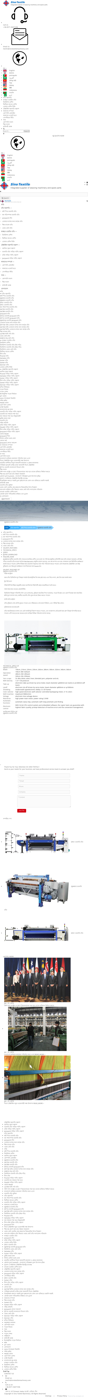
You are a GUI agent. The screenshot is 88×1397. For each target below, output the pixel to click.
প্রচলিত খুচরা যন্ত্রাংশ (8, 248)
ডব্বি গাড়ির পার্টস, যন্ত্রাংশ (10, 255)
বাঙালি (8, 93)
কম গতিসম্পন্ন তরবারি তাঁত (10, 215)
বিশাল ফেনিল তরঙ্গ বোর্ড (7, 438)
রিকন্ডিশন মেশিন (8, 102)
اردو (7, 95)
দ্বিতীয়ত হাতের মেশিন (10, 104)
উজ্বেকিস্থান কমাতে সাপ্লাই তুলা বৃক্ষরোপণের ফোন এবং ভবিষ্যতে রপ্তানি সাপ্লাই (24, 480)
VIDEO (5, 552)
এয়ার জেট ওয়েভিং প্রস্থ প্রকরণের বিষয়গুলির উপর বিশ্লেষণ (18, 487)
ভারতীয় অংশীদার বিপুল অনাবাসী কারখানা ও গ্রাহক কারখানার (19, 463)
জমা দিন (21, 811)
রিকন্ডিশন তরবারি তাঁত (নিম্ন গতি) (10, 345)
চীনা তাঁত (3, 354)
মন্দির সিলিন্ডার (4, 387)
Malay (8, 85)
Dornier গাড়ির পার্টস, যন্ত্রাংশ (9, 385)
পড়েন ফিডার (4, 389)
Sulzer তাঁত (4, 360)
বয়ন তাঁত (64, 559)
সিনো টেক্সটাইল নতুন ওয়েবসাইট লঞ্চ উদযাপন (14, 460)
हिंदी (7, 88)
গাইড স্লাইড (3, 400)
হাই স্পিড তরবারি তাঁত (9, 211)
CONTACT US (9, 1374)
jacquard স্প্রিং (5, 436)
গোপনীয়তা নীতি (8, 117)
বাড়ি (2, 204)
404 (5, 1342)
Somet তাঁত (4, 362)
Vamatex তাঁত (5, 358)
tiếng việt (9, 80)
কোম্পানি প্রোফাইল (9, 113)
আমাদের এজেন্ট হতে (10, 115)
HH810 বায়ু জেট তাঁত (7, 338)
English (9, 70)
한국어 (8, 73)
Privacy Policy (62, 1396)
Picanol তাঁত (4, 356)
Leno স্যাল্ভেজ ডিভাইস (7, 398)
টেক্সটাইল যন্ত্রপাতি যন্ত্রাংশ (11, 109)
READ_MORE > (40, 1054)
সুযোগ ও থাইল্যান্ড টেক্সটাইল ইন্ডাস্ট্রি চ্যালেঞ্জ (14, 478)
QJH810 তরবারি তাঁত (7, 300)
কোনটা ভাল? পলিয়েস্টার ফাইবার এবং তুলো (14, 494)
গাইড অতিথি (4, 423)
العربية (8, 78)
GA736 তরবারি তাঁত (6, 309)
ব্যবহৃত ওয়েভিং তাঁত (9, 100)
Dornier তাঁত (4, 365)
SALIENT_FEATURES (10, 548)
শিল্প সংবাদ (6, 124)
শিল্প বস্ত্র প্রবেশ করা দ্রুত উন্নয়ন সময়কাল (12, 474)
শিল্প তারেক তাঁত (7, 225)
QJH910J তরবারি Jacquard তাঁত (10, 320)
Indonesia (10, 90)
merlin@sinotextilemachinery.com (15, 49)
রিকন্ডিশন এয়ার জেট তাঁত (8, 349)
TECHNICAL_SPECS (10, 550)
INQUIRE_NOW (8, 557)
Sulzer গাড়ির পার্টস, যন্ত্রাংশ (9, 378)
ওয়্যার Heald (4, 434)
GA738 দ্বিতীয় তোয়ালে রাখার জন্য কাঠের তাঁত (15, 329)
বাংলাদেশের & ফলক (6, 409)
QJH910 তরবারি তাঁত (7, 298)
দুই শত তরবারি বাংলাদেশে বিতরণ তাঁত (12, 467)
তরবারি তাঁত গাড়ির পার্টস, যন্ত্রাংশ (12, 251)
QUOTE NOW (58, 136)
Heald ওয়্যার (4, 403)
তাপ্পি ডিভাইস (4, 407)
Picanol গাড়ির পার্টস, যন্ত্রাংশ (9, 374)
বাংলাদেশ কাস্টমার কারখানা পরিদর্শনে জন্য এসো (15, 458)
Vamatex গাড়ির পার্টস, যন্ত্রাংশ (9, 376)
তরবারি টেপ (4, 420)
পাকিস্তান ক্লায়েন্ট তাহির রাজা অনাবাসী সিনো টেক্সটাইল (17, 465)
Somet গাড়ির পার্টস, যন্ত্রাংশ (9, 383)
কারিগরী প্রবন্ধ (7, 126)
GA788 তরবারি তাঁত (6, 311)
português (10, 75)
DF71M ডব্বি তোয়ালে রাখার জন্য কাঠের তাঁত (14, 325)
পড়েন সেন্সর (4, 391)
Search (26, 131)
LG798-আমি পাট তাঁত (7, 334)
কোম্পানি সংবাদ (8, 122)
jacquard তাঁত (7, 218)
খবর (4, 120)
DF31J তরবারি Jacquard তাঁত (10, 316)
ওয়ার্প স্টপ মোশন (5, 405)
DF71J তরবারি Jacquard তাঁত (10, 318)
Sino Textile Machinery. (22, 1394)
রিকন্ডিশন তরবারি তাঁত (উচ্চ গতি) (10, 347)
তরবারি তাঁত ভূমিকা (6, 485)
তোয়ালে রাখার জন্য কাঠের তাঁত (12, 221)
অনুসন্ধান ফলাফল (9, 1322)
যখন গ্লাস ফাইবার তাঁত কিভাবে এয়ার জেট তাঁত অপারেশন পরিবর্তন (21, 489)
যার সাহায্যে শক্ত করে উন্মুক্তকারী (10, 416)
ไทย (7, 83)
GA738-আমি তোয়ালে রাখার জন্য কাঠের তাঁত (14, 327)
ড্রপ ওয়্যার (3, 396)
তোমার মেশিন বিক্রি (9, 106)
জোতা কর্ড (3, 440)
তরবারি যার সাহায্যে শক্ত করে (9, 414)
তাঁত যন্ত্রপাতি (7, 97)
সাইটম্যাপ (7, 1336)
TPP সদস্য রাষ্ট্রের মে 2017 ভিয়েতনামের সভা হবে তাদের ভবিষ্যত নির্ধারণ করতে (25, 471)
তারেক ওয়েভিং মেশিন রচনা (8, 492)
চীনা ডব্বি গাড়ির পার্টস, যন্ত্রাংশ (9, 429)
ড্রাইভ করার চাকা (5, 418)
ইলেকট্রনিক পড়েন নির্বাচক (8, 394)
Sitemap (48, 1396)
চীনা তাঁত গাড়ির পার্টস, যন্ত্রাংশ (9, 380)
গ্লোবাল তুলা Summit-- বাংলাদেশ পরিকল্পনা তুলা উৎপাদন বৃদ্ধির (20, 476)
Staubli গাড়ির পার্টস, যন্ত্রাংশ (9, 427)
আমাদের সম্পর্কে (8, 111)
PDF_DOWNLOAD (10, 554)
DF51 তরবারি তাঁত (6, 305)
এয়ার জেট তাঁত (7, 228)
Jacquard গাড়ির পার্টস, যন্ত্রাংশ (12, 258)
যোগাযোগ (4, 288)
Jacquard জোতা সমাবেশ (8, 443)
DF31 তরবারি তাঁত (6, 302)
